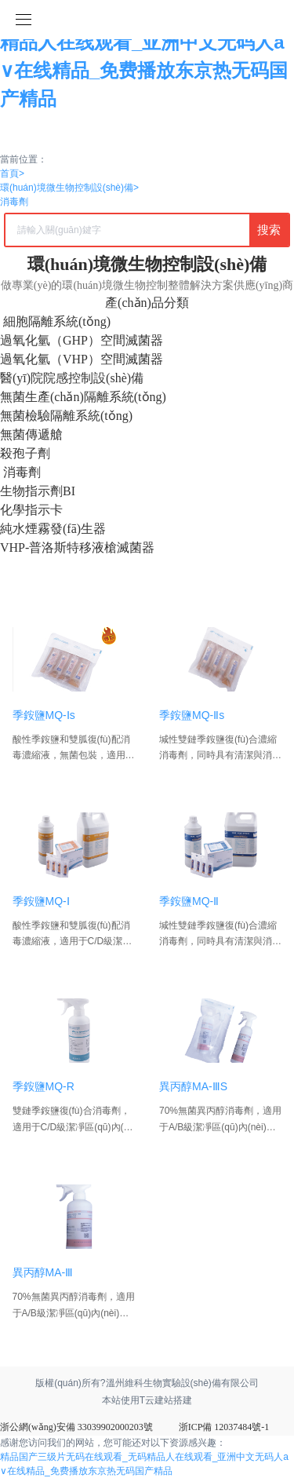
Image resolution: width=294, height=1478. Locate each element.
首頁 (12, 173)
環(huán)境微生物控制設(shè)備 (69, 187)
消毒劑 (14, 201)
